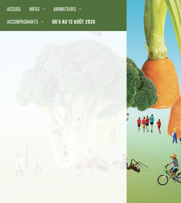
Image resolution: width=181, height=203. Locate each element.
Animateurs (65, 9)
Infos (34, 9)
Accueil (14, 9)
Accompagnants (22, 21)
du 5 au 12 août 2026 (73, 21)
